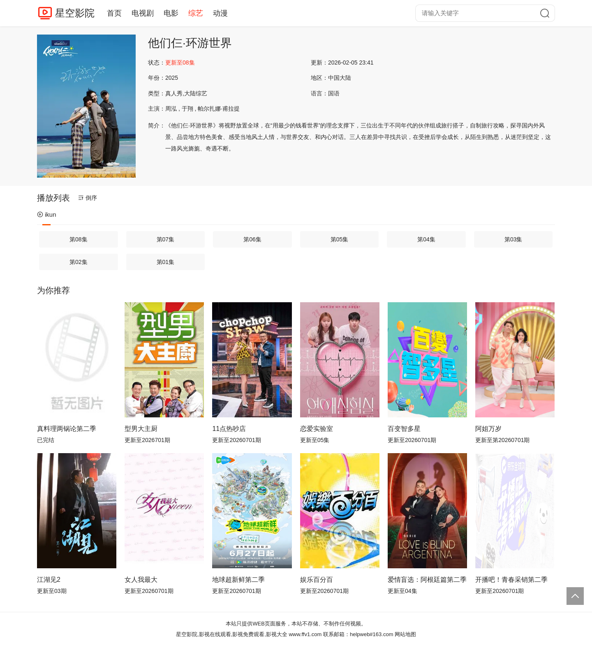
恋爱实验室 (316, 428)
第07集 (166, 239)
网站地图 (405, 634)
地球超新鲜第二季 (238, 579)
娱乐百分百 (316, 579)
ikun (46, 214)
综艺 (195, 13)
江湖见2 (48, 579)
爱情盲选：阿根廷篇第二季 (427, 579)
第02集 (78, 262)
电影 (171, 13)
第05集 (340, 239)
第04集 (426, 239)
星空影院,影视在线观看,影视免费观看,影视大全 (231, 634)
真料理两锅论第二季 (66, 428)
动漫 (220, 13)
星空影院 (75, 13)
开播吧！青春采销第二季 (511, 579)
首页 (114, 13)
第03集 (513, 239)
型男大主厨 (141, 428)
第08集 (78, 239)
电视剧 (143, 13)
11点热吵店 (229, 428)
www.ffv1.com (305, 634)
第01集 (166, 262)
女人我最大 (141, 579)
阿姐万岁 (488, 428)
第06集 (252, 239)
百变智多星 (404, 428)
